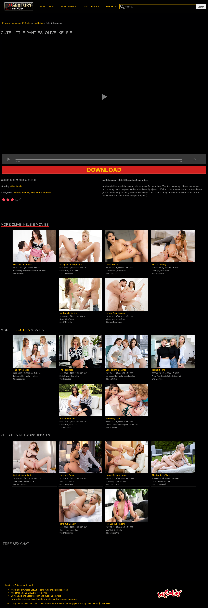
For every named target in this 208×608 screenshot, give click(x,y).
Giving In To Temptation (71, 264)
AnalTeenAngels (115, 322)
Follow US (80, 603)
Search (201, 7)
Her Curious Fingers (115, 524)
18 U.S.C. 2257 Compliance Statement (47, 603)
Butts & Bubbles (67, 418)
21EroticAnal (68, 274)
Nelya (62, 319)
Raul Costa (118, 530)
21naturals (90, 6)
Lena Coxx (63, 481)
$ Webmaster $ (93, 603)
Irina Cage (34, 376)
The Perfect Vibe (21, 370)
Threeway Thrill (113, 418)
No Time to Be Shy (68, 313)
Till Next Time (158, 370)
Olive (12, 186)
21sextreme (67, 6)
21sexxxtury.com (13, 603)
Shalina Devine (111, 425)
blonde (39, 192)
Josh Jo (71, 481)
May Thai (109, 530)
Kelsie (19, 186)
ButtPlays (20, 274)
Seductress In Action (23, 475)
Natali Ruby (17, 271)
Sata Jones (17, 481)
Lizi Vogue (110, 376)
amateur (25, 192)
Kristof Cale (165, 481)
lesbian (17, 192)
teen (32, 192)
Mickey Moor (111, 319)
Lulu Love (17, 376)
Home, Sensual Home (116, 475)
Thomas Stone (28, 481)
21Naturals (160, 274)
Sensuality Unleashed (116, 370)
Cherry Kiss (64, 271)
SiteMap (70, 603)
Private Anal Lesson (115, 313)
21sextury (45, 6)
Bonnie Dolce (166, 376)
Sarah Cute (73, 425)
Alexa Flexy (156, 376)
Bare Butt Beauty (68, 524)
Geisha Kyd (75, 376)
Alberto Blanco (120, 481)
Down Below (112, 264)
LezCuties (21, 330)
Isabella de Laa (129, 376)
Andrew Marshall (29, 271)
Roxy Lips (155, 271)
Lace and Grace (67, 475)
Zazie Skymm (65, 376)
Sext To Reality (159, 264)
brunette (47, 192)
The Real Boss (66, 370)
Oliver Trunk (41, 271)
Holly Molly (25, 376)
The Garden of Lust (161, 475)
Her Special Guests (22, 264)
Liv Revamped (111, 271)
